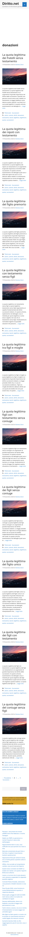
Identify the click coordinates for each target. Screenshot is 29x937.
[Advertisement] (14, 24)
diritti (15, 115)
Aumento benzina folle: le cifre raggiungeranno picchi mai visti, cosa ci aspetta (14, 923)
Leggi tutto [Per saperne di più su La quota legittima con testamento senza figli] (21, 324)
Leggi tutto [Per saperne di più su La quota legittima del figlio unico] (19, 611)
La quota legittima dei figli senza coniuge (13, 490)
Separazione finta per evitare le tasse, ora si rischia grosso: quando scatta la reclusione (14, 859)
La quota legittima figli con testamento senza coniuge (13, 416)
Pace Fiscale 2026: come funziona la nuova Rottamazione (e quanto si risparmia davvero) (13, 890)
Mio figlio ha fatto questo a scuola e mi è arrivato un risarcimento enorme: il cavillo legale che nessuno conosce (14, 916)
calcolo (11, 115)
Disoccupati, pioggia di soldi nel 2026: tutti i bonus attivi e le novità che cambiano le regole (14, 897)
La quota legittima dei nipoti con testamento (13, 132)
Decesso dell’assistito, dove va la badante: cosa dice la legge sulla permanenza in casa (12, 903)
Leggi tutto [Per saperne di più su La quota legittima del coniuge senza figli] (19, 758)
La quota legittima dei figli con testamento (13, 635)
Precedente (6, 778)
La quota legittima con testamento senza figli (13, 273)
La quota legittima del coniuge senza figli (13, 707)
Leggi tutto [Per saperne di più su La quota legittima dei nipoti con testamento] (22, 180)
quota (4, 120)
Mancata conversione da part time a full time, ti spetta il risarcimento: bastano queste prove (13, 853)
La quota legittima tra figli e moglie (13, 346)
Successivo (7, 780)
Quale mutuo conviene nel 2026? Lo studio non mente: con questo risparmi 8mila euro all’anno (14, 871)
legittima (16, 117)
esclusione (5, 117)
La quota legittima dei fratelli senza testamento (13, 58)
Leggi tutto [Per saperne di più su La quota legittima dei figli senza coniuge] (8, 540)
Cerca (23, 789)
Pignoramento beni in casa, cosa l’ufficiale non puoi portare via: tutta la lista (14, 846)
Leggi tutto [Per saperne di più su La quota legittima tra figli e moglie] (20, 391)
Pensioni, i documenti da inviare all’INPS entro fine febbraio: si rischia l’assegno (13, 833)
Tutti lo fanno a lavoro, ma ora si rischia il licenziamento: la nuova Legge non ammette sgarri (14, 910)
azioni (6, 115)
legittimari (23, 117)
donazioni (21, 115)
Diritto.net (10, 4)
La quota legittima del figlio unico (13, 562)
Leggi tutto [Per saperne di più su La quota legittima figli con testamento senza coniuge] (22, 466)
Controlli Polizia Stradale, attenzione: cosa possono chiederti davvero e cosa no (14, 884)
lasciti (11, 117)
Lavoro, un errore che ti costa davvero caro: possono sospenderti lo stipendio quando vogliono (14, 877)
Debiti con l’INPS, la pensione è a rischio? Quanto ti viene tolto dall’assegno (12, 840)
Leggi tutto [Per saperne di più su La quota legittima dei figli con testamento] (20, 683)
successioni (10, 120)
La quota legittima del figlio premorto (14, 202)
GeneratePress (14, 934)
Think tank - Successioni (11, 113)
